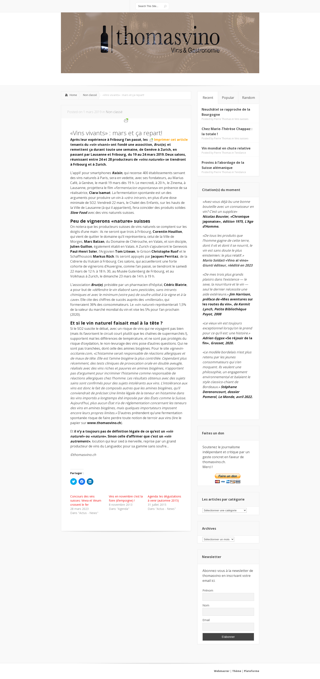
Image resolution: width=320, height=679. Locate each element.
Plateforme (251, 671)
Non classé (90, 95)
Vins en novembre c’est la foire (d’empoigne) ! (126, 498)
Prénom (207, 590)
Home (73, 95)
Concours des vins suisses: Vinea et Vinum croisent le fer (85, 500)
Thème (236, 671)
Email (206, 620)
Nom (205, 605)
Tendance (240, 152)
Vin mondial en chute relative (226, 148)
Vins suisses (241, 119)
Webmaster (222, 671)
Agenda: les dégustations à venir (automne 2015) (164, 498)
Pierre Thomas (222, 119)
